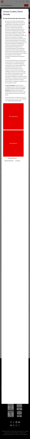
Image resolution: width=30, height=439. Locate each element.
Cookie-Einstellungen (12, 158)
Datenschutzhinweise (8, 160)
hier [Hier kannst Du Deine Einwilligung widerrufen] (23, 30)
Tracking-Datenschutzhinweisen (14, 100)
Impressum (17, 160)
